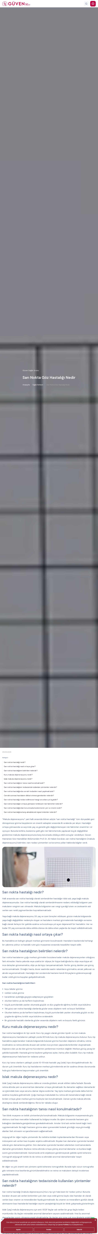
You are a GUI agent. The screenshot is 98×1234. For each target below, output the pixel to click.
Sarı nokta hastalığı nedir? (14, 762)
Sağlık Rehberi (37, 385)
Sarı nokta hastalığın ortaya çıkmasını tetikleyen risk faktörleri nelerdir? (33, 804)
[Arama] (86, 3)
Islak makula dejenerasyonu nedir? (18, 779)
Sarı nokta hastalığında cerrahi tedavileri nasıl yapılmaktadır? (29, 791)
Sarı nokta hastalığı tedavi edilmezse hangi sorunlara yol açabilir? (31, 799)
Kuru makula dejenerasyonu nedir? (18, 775)
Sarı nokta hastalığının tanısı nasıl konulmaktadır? (24, 783)
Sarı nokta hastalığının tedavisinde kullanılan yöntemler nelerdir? (30, 787)
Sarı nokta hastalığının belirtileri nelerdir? (21, 770)
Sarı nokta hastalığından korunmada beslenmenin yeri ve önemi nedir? (33, 808)
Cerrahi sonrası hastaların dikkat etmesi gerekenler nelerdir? (29, 795)
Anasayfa (26, 385)
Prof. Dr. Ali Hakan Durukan (52, 838)
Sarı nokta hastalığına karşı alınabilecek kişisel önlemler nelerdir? (30, 812)
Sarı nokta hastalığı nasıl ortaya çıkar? (20, 766)
